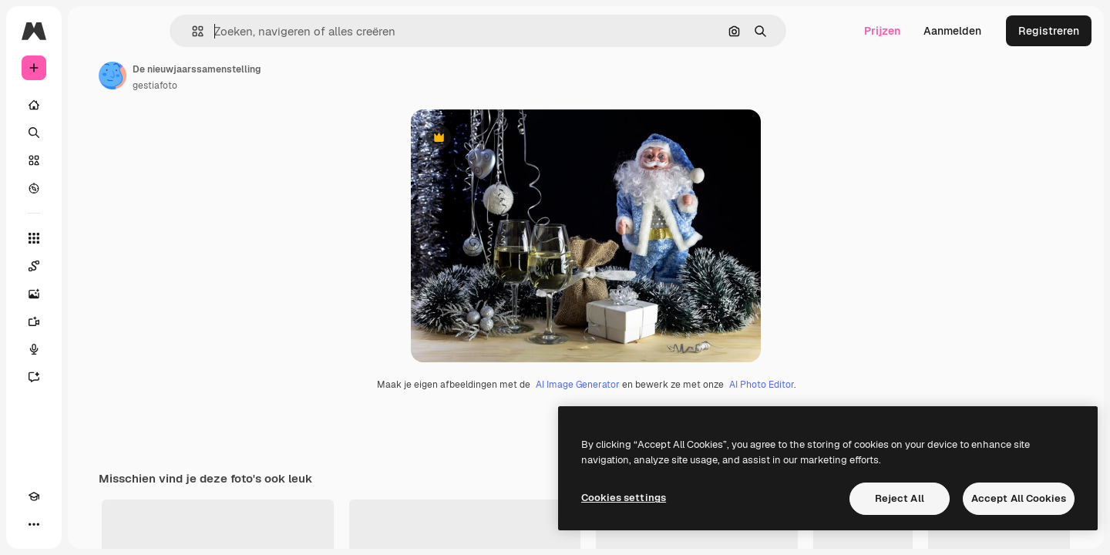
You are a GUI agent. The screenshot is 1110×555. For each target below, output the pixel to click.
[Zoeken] (92, 132)
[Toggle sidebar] (151, 30)
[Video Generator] (92, 321)
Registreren (1048, 31)
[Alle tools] (92, 238)
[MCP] (89, 524)
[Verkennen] (92, 188)
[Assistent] (92, 377)
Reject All (899, 498)
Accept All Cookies (1018, 498)
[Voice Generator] (92, 349)
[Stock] (92, 160)
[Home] (92, 104)
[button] (250, 31)
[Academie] (34, 524)
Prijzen (882, 31)
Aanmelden (952, 31)
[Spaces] (92, 266)
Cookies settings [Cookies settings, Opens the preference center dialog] (623, 497)
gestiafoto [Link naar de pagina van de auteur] (272, 85)
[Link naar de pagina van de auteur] (230, 75)
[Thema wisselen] (61, 524)
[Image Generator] (92, 293)
